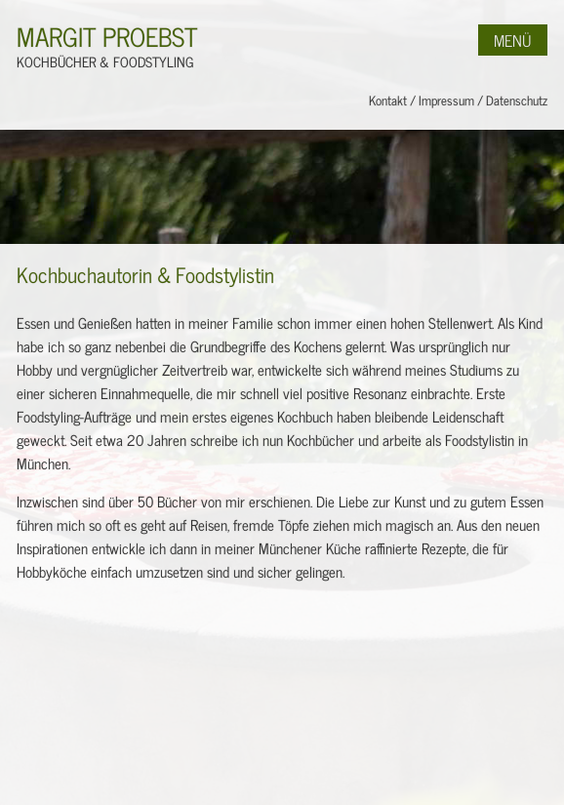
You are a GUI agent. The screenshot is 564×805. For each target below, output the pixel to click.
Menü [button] (512, 40)
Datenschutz (516, 100)
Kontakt (388, 100)
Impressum (446, 100)
